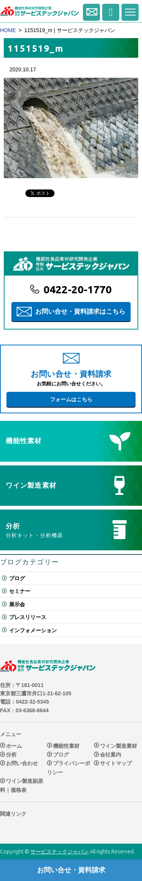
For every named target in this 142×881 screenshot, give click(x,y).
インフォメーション (33, 630)
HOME (8, 30)
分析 (11, 755)
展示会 (17, 604)
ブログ (17, 578)
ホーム (14, 746)
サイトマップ (116, 764)
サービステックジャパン (59, 852)
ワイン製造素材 (118, 746)
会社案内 (110, 755)
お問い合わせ (22, 764)
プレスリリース (27, 617)
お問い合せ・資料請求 (91, 12)
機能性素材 (66, 746)
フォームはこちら (71, 399)
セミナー (19, 591)
